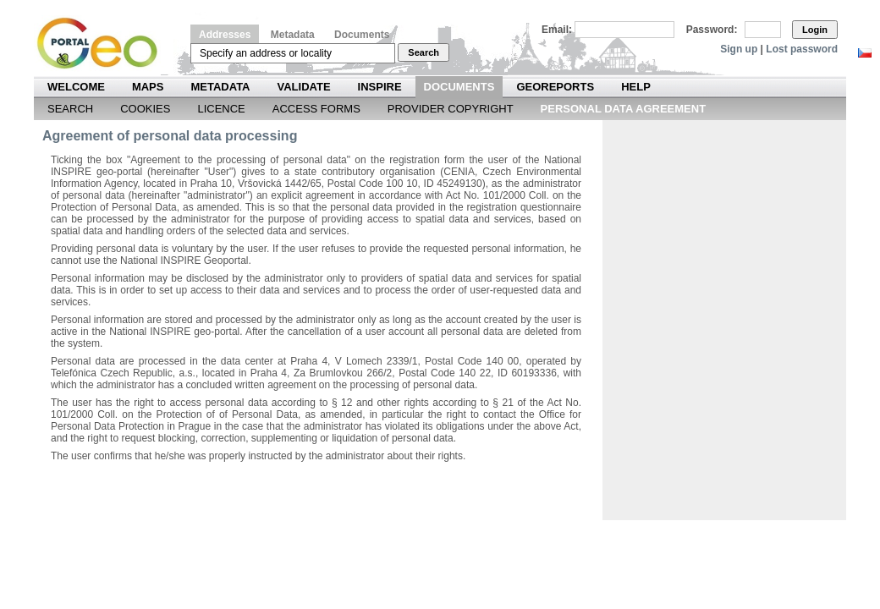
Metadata (293, 35)
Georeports (555, 86)
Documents (361, 35)
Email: (557, 30)
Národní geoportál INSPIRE (103, 43)
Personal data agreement (624, 108)
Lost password (802, 49)
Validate (304, 86)
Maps (148, 86)
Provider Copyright (451, 108)
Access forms (316, 108)
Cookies (145, 108)
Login (815, 30)
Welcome (76, 86)
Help (636, 86)
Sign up (738, 49)
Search (423, 52)
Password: (712, 30)
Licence (221, 108)
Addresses (224, 35)
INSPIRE (380, 86)
